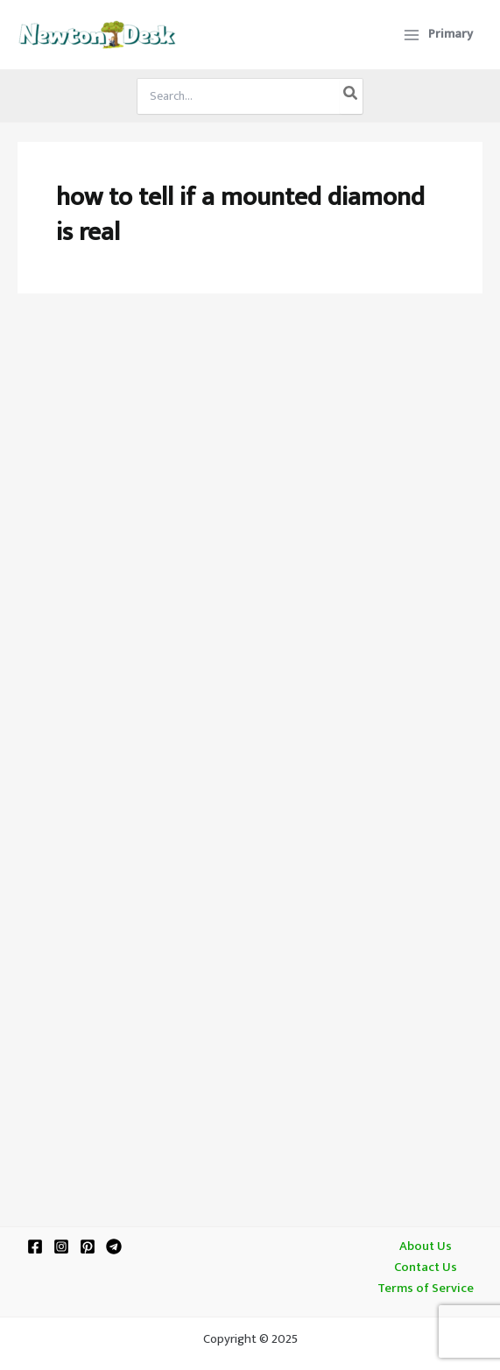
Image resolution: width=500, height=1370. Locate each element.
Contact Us (425, 1267)
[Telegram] (114, 1246)
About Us (425, 1246)
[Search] (351, 96)
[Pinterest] (87, 1246)
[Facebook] (35, 1246)
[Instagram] (61, 1246)
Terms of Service (425, 1288)
